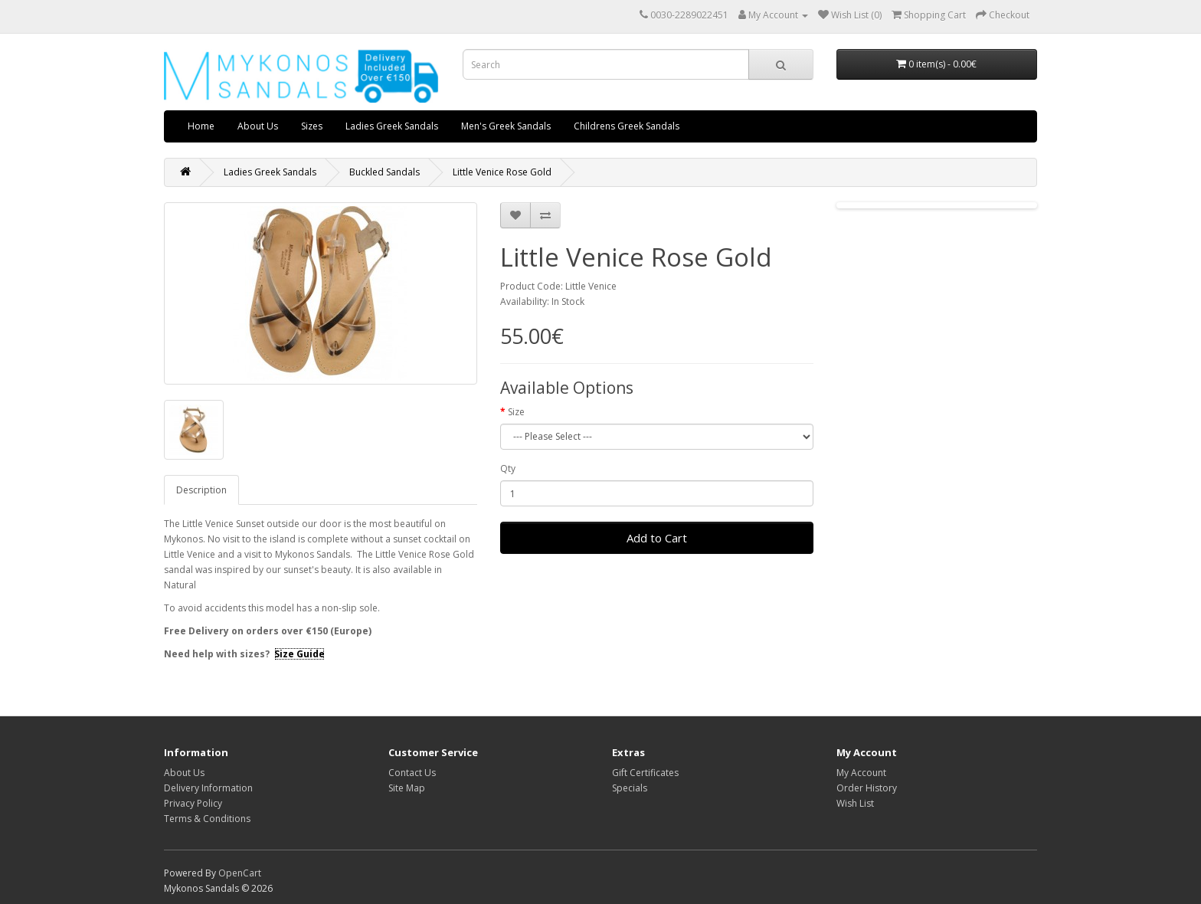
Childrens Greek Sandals (626, 126)
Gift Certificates (645, 772)
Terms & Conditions (207, 818)
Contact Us (412, 772)
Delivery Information (208, 787)
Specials (629, 787)
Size (516, 411)
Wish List (855, 803)
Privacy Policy (193, 803)
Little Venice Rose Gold (502, 172)
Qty (507, 468)
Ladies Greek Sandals (391, 126)
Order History (866, 787)
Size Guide (299, 653)
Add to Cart (657, 537)
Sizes (311, 126)
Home (201, 126)
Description (201, 489)
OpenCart (239, 872)
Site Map (406, 787)
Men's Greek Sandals (506, 126)
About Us (257, 126)
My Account (861, 772)
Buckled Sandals (384, 172)
